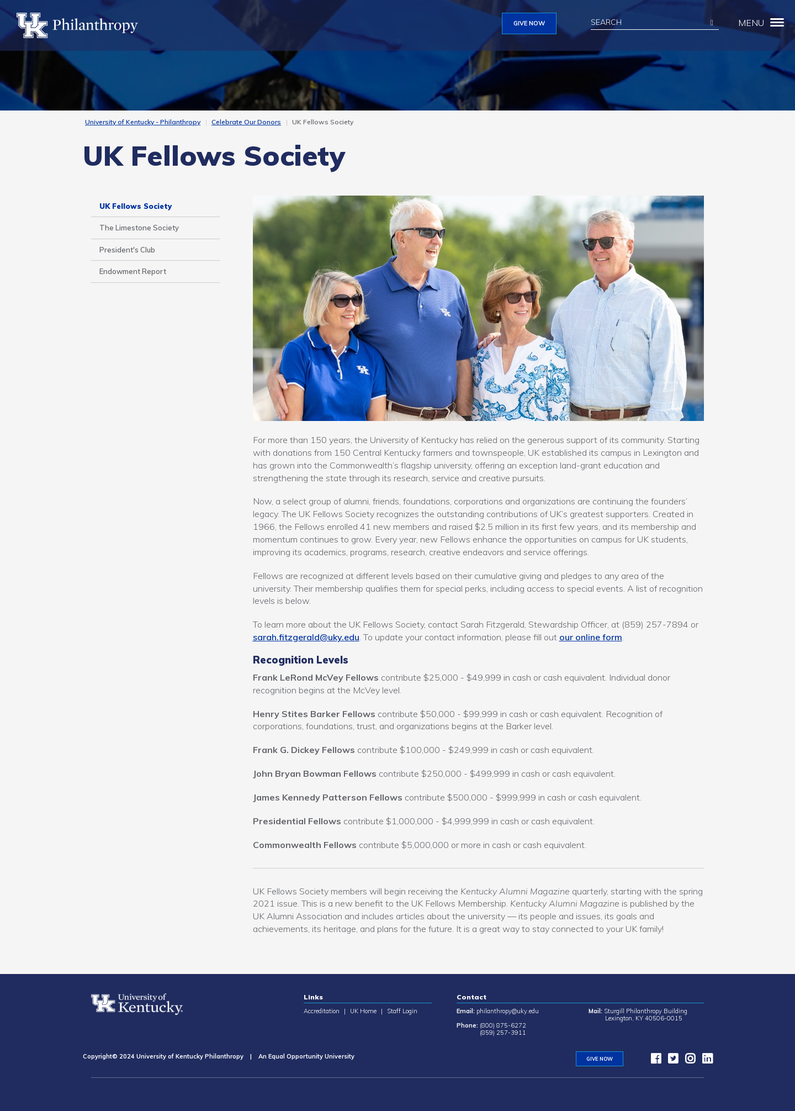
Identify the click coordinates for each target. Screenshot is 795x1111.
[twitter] (670, 1061)
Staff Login (402, 1011)
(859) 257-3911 (503, 1032)
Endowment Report (132, 271)
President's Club (127, 249)
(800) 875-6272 (503, 1025)
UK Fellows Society (135, 206)
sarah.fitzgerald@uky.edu (306, 637)
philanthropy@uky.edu (507, 1011)
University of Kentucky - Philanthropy (142, 122)
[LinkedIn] (704, 1061)
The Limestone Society (139, 227)
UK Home (363, 1011)
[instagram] (687, 1061)
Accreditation (322, 1011)
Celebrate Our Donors (246, 122)
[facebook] (653, 1061)
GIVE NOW (529, 23)
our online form (590, 637)
